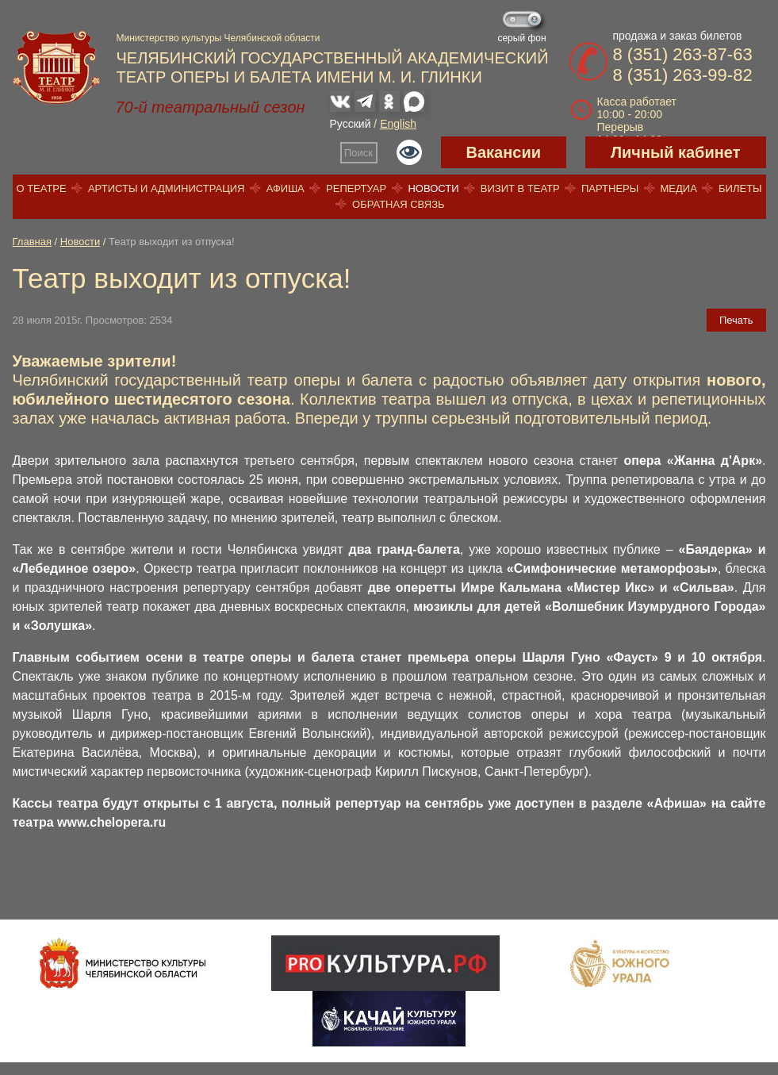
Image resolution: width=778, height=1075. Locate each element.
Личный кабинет (675, 152)
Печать (736, 320)
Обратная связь (398, 204)
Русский (350, 123)
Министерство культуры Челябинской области (218, 38)
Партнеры (609, 188)
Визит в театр (520, 188)
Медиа (678, 188)
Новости (433, 188)
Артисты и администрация (166, 188)
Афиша (285, 188)
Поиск (358, 153)
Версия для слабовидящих (409, 152)
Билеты (740, 188)
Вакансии (504, 152)
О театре (41, 188)
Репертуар (356, 188)
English (398, 123)
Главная (32, 242)
